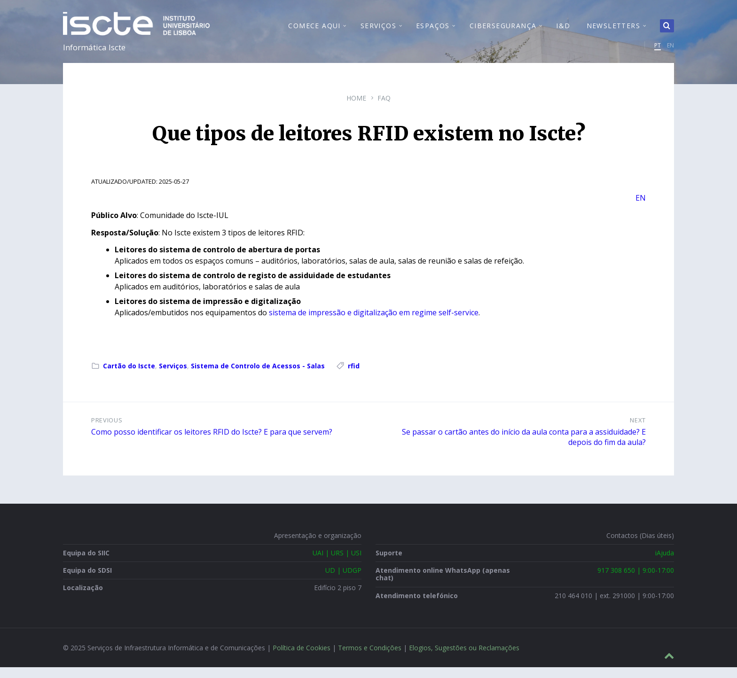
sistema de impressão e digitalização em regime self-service (373, 323)
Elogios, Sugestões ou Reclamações (464, 658)
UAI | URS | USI (337, 563)
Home (356, 108)
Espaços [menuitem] (433, 30)
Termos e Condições (369, 658)
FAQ (384, 108)
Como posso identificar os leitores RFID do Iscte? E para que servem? (211, 442)
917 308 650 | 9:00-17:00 (635, 581)
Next (638, 431)
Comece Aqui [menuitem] (314, 30)
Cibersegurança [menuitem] (503, 30)
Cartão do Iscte (129, 376)
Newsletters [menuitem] (613, 30)
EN (670, 51)
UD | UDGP (343, 581)
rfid (354, 376)
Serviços (173, 376)
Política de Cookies (301, 658)
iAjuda (664, 563)
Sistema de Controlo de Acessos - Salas (258, 376)
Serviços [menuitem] (378, 30)
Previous (106, 431)
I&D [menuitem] (563, 30)
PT (657, 51)
